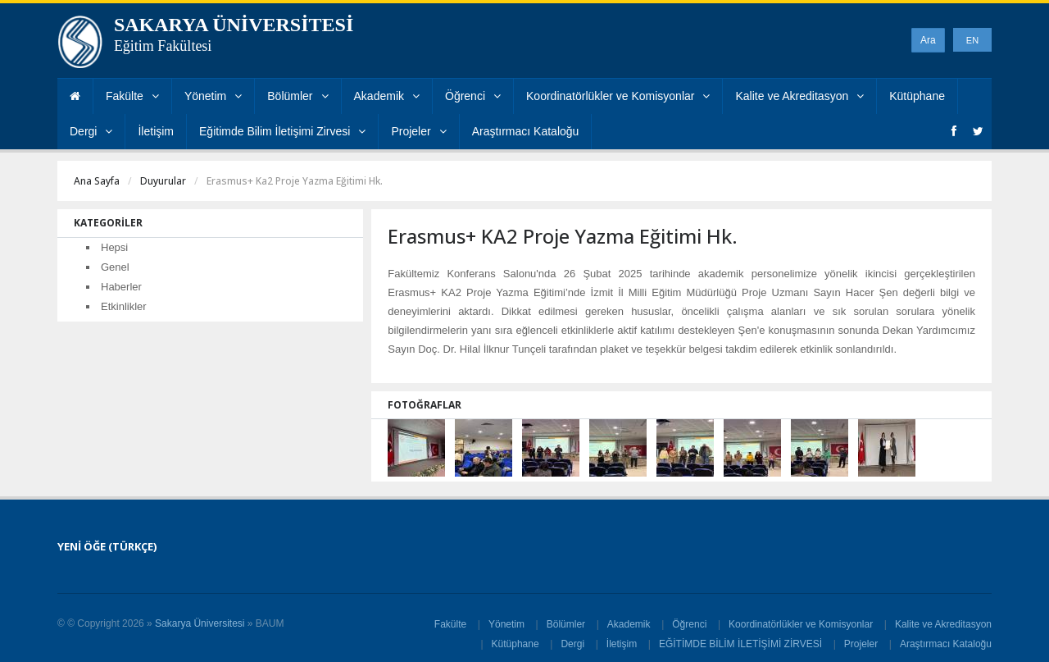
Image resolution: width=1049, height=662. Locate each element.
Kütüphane (917, 96)
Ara (928, 40)
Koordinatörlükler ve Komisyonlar (618, 96)
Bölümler (297, 96)
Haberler (121, 287)
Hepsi (114, 247)
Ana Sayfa (97, 181)
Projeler (418, 131)
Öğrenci (473, 96)
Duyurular (163, 181)
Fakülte (132, 96)
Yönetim (213, 96)
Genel (115, 267)
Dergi (91, 131)
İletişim (156, 131)
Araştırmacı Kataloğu (525, 131)
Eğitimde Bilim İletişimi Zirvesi (282, 131)
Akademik (387, 96)
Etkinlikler (124, 306)
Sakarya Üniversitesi (199, 623)
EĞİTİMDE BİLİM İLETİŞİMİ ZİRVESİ (740, 644)
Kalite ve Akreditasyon (799, 96)
